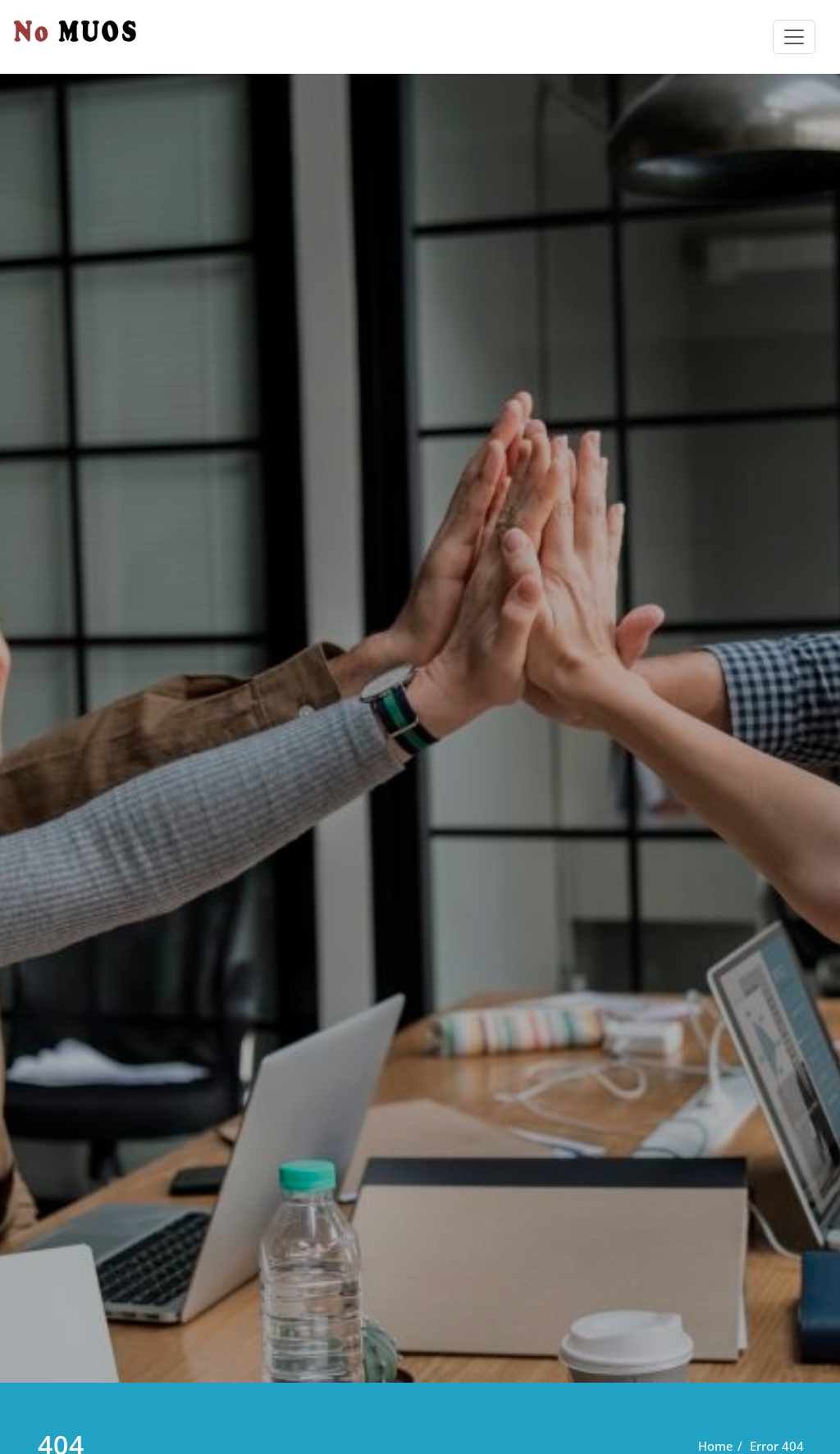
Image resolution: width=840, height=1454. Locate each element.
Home (715, 1446)
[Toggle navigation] (794, 37)
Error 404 (777, 1446)
